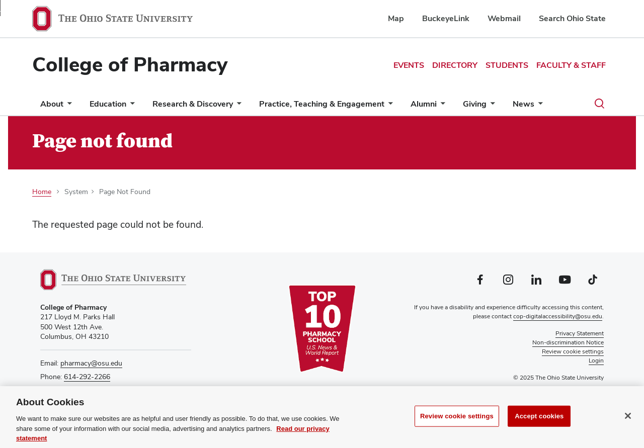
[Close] (628, 418)
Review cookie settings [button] (573, 351)
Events (408, 65)
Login (596, 360)
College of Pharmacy (129, 64)
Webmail (504, 18)
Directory (454, 65)
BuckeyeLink (445, 18)
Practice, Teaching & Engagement (321, 104)
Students (507, 65)
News (523, 104)
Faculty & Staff (571, 65)
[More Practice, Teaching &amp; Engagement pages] (388, 106)
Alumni (424, 104)
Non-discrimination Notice (568, 342)
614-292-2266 (87, 376)
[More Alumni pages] (441, 106)
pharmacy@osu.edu (91, 363)
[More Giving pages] (491, 106)
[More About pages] (67, 106)
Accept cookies (539, 418)
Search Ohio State (572, 18)
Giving (475, 104)
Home (41, 191)
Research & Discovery (192, 104)
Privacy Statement (579, 333)
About (51, 104)
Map (396, 18)
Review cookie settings (457, 418)
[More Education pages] (130, 106)
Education (108, 104)
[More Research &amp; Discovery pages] (237, 106)
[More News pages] (538, 106)
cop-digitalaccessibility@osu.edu (557, 316)
